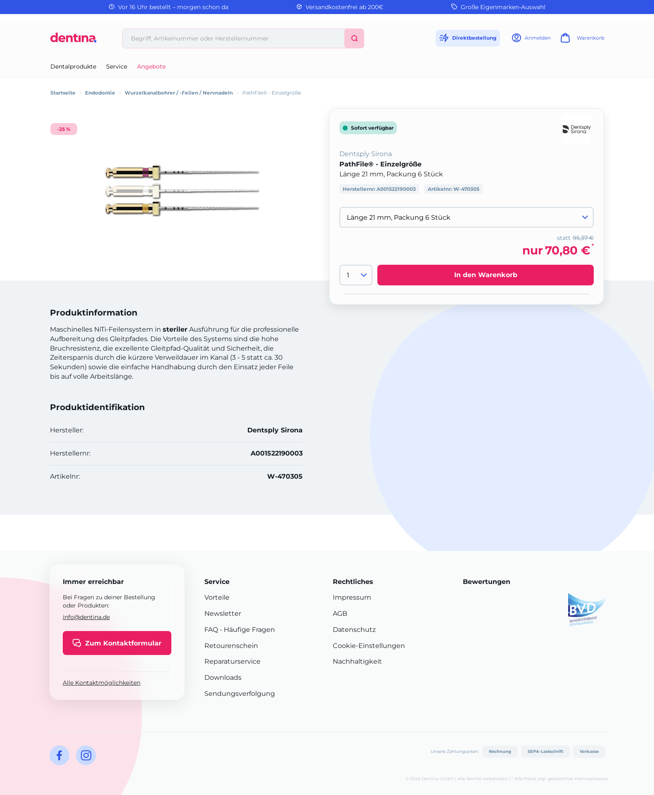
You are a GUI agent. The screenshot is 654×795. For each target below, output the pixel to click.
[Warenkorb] (581, 40)
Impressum (352, 597)
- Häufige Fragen (246, 630)
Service (116, 66)
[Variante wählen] (466, 217)
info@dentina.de (86, 617)
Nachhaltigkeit (357, 661)
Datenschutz (354, 630)
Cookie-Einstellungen (369, 646)
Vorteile (217, 597)
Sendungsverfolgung (239, 694)
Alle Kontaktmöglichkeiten (101, 682)
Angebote (151, 66)
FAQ (211, 630)
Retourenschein (231, 646)
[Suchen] (354, 38)
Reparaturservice (232, 661)
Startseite (63, 93)
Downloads (223, 677)
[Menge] (355, 275)
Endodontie (100, 93)
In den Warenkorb (485, 275)
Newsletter (222, 613)
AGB (340, 613)
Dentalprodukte (73, 66)
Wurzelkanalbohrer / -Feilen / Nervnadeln (179, 93)
